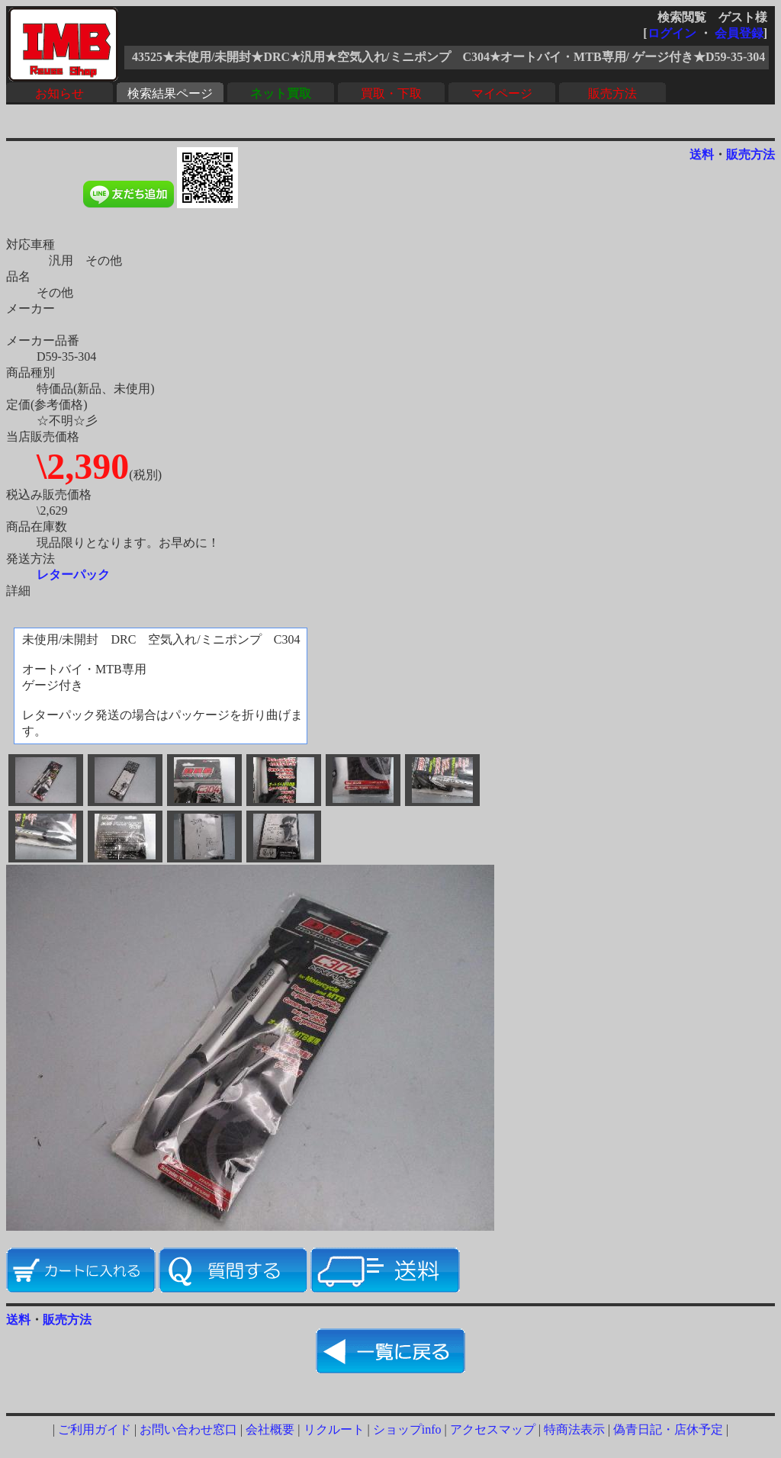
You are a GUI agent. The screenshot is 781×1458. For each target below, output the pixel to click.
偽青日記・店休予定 (668, 1429)
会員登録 (739, 33)
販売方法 (612, 93)
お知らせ (59, 93)
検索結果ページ (170, 93)
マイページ (501, 93)
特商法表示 (574, 1429)
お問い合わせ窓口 (188, 1429)
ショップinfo (407, 1429)
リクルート (334, 1429)
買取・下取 (391, 93)
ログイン (672, 33)
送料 (701, 154)
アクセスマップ (492, 1429)
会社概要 (270, 1429)
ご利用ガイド (94, 1429)
